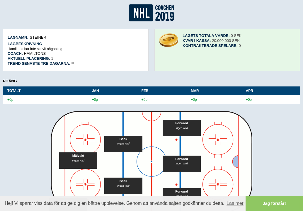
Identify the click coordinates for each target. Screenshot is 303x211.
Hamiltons (35, 53)
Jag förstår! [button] (274, 203)
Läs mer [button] (235, 203)
